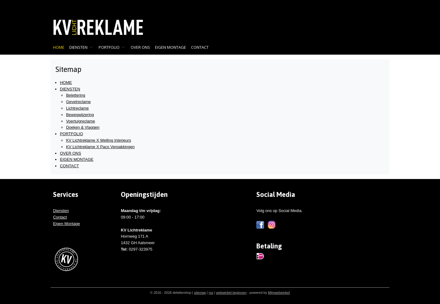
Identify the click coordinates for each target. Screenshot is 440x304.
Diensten (61, 210)
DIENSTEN (81, 47)
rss (211, 292)
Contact (60, 217)
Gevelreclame (78, 101)
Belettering (75, 95)
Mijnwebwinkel (279, 292)
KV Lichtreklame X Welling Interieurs (98, 140)
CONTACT (200, 47)
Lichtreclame (77, 108)
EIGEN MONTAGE (170, 47)
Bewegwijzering (80, 114)
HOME (58, 47)
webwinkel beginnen (231, 292)
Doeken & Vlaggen (82, 127)
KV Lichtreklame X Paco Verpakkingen (100, 146)
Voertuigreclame (80, 121)
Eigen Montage (66, 223)
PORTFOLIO (112, 47)
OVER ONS (140, 47)
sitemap (200, 292)
